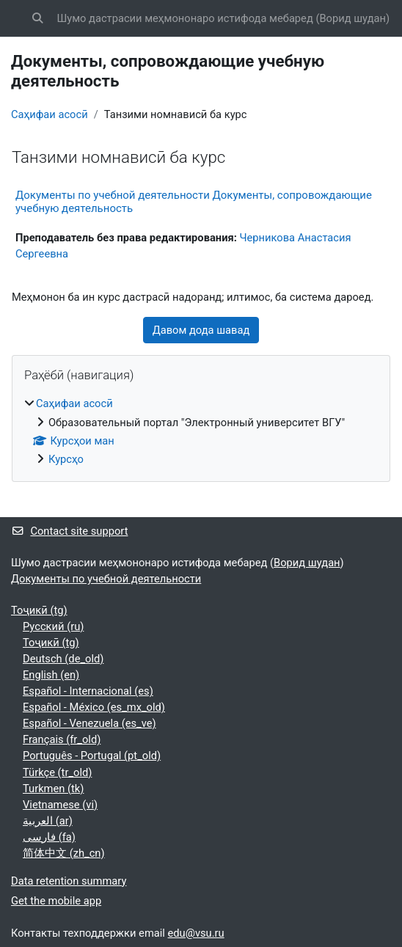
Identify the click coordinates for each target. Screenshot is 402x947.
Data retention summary (68, 881)
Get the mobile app (56, 900)
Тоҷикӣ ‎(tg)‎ (39, 610)
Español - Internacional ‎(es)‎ (88, 691)
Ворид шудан (352, 18)
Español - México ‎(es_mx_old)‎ (94, 707)
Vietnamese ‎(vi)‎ (60, 804)
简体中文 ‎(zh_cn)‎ (64, 853)
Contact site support (69, 531)
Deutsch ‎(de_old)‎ (63, 658)
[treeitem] (201, 431)
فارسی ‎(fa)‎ (49, 837)
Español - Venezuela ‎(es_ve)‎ (89, 723)
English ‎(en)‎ (51, 674)
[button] (37, 18)
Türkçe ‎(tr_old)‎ (57, 772)
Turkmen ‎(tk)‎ (53, 788)
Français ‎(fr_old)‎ (61, 739)
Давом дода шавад (201, 330)
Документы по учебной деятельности (106, 578)
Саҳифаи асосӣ (49, 114)
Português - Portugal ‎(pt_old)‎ (92, 755)
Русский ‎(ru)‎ (53, 626)
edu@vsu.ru (196, 933)
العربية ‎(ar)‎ (48, 820)
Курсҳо (66, 459)
